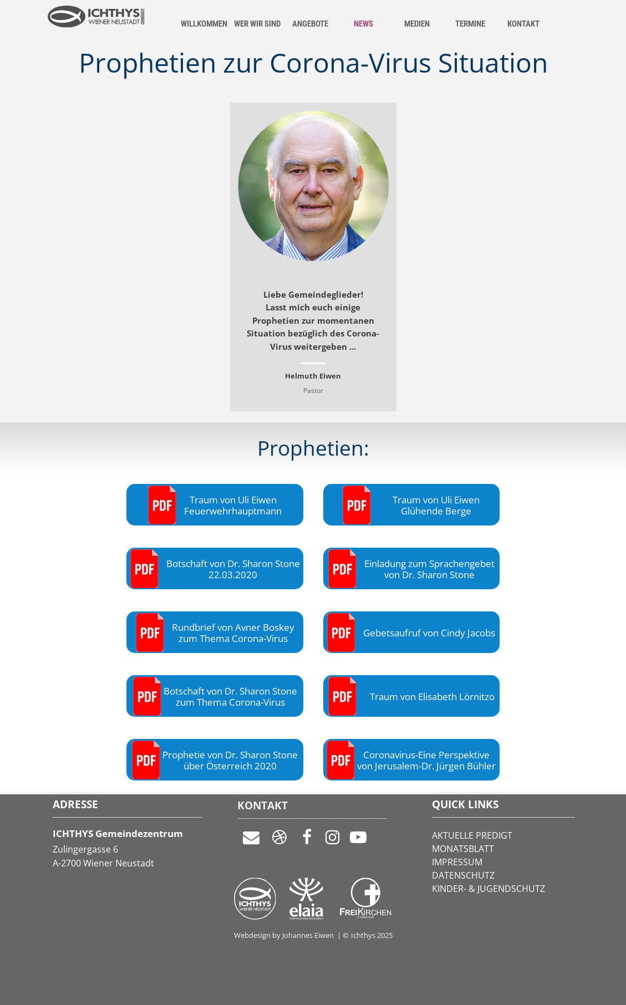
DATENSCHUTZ (463, 875)
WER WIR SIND (257, 24)
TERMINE (470, 24)
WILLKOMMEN (204, 24)
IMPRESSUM (457, 862)
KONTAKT (523, 24)
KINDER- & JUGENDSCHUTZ (488, 888)
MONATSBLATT (463, 849)
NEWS (363, 24)
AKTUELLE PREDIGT (472, 835)
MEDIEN (417, 24)
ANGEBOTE (310, 24)
